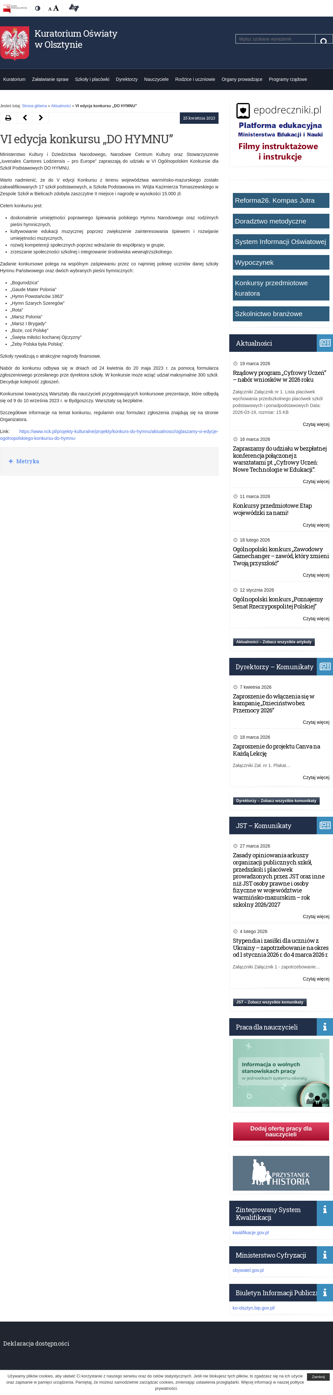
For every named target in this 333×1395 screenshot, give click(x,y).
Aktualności (61, 106)
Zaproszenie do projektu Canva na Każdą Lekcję (276, 749)
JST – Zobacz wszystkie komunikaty (269, 1002)
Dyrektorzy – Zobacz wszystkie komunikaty (276, 801)
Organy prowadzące (242, 79)
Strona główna (34, 106)
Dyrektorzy (127, 79)
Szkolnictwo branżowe (269, 313)
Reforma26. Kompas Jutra (275, 200)
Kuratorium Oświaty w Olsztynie (75, 38)
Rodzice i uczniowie (195, 79)
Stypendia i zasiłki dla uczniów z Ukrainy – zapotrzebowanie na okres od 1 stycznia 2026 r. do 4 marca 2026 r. (280, 947)
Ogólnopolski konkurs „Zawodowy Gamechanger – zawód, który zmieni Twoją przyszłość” (281, 556)
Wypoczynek (254, 262)
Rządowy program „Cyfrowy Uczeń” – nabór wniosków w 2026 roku (279, 376)
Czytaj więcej (316, 424)
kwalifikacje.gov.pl (251, 1232)
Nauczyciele (156, 79)
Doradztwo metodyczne (270, 221)
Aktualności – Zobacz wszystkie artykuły (274, 642)
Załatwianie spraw (50, 79)
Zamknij (318, 1377)
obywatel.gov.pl (248, 1270)
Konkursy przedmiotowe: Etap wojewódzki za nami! (272, 509)
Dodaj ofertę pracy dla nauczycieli (281, 1131)
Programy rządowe (288, 79)
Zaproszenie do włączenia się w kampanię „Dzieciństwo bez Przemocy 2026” (273, 703)
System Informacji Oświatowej (280, 241)
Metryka (27, 461)
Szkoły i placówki (92, 79)
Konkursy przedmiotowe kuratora (271, 288)
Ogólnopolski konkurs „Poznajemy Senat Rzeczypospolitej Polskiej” (278, 602)
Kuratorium (14, 79)
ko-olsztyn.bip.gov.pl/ (254, 1308)
